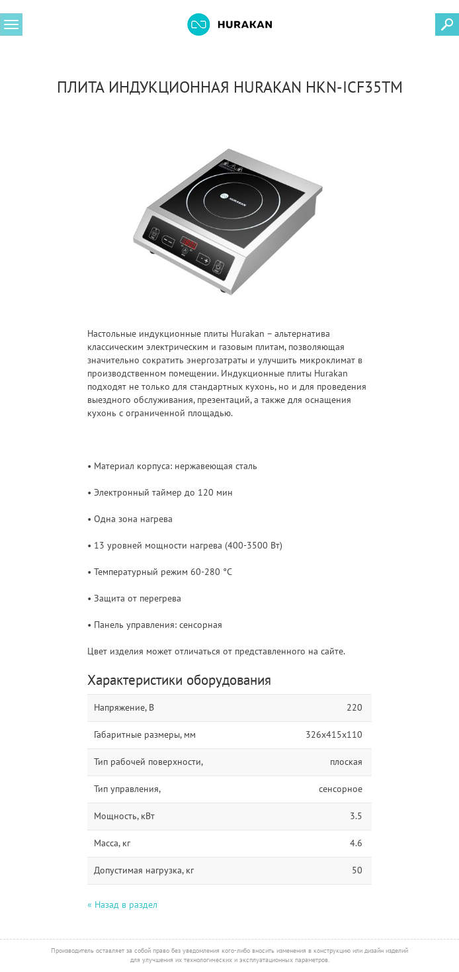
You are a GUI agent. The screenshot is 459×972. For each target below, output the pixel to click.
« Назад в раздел (122, 904)
